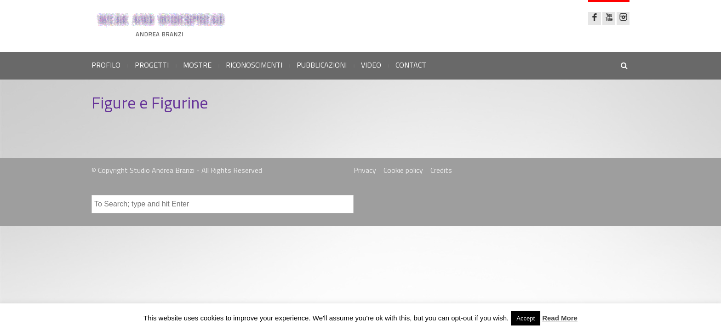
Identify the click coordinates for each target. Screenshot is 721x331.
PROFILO (106, 64)
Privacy (365, 170)
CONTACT (410, 64)
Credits (441, 170)
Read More (560, 318)
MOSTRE (197, 64)
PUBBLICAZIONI (322, 64)
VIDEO (371, 64)
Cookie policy (403, 170)
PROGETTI (152, 64)
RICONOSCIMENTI (254, 64)
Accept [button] (525, 318)
